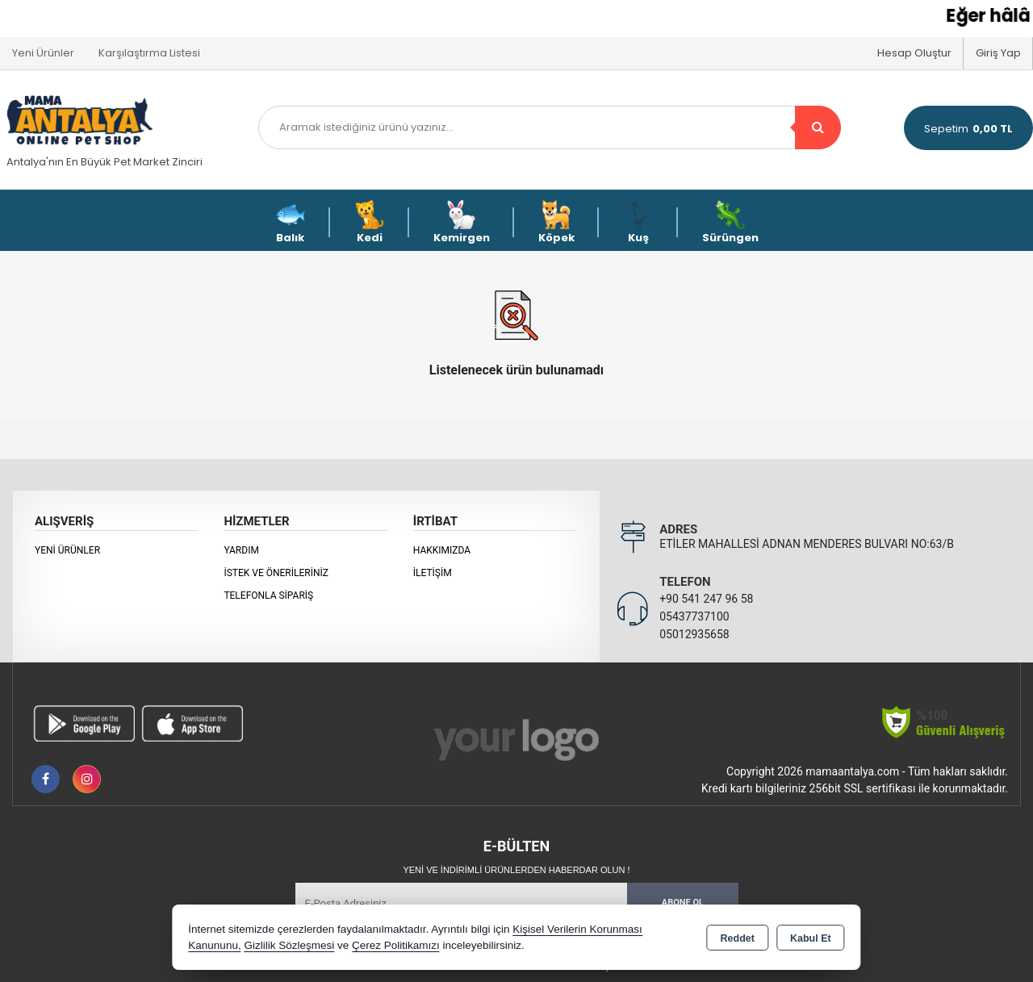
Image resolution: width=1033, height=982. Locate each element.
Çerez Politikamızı (396, 945)
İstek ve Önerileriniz (276, 573)
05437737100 (694, 616)
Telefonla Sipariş (268, 595)
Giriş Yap (998, 53)
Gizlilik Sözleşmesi (289, 945)
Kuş (638, 222)
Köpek (556, 222)
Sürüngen (730, 222)
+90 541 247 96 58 (706, 598)
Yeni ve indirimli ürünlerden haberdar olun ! (516, 870)
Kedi (369, 222)
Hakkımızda (441, 550)
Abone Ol (683, 902)
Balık (290, 222)
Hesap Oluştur (914, 53)
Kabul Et (810, 938)
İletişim (432, 573)
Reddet (738, 938)
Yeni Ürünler (67, 550)
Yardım (241, 550)
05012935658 (694, 634)
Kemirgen (461, 222)
